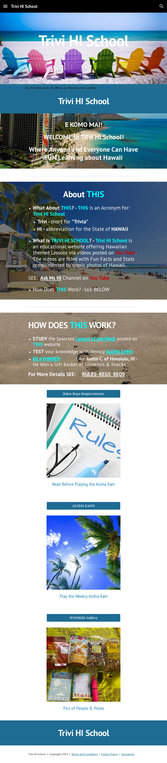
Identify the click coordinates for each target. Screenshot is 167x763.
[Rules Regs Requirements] (83, 393)
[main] (83, 51)
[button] (5, 6)
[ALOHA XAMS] (83, 506)
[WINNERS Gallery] (83, 618)
